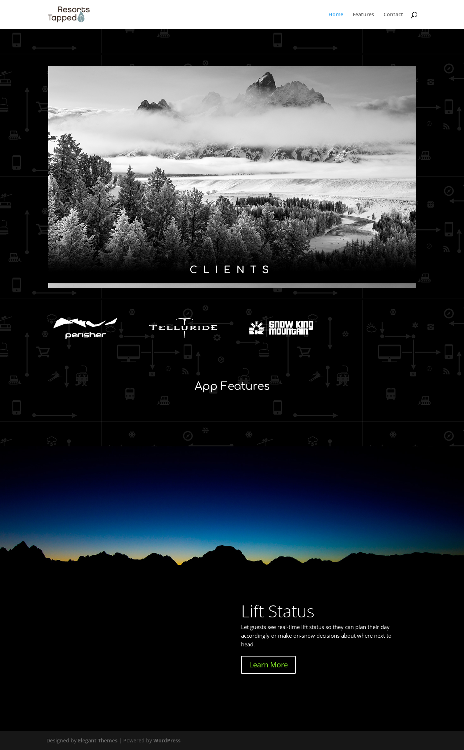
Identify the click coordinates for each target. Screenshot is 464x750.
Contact (393, 15)
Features (363, 15)
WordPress (167, 740)
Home (335, 15)
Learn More (268, 665)
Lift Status (277, 611)
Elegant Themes (97, 740)
